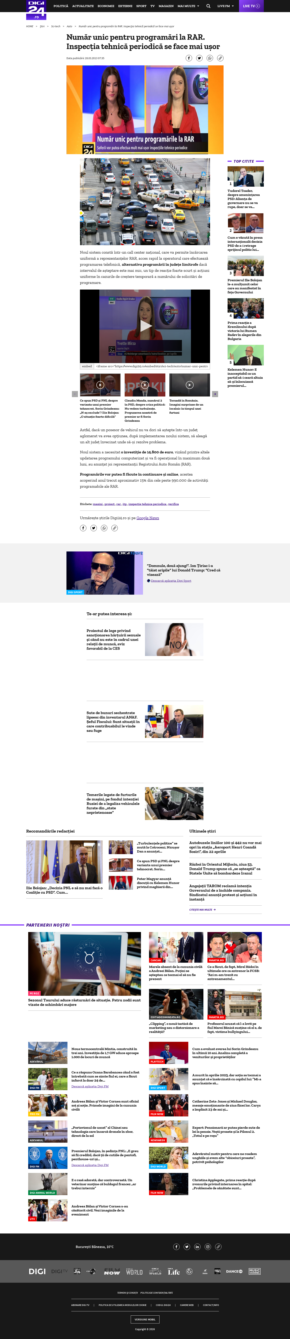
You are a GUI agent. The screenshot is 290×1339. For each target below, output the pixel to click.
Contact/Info (211, 1305)
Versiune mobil (145, 1319)
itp (125, 504)
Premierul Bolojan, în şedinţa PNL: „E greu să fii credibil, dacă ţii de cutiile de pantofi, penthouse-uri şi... (105, 1155)
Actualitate (83, 6)
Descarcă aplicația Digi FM (90, 1086)
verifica (173, 504)
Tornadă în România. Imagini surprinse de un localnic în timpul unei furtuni (186, 406)
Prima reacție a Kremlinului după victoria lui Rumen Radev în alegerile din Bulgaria (244, 330)
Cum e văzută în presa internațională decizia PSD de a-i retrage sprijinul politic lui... (245, 243)
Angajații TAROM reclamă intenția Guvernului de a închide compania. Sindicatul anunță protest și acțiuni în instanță (223, 892)
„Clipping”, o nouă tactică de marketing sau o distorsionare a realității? (174, 1027)
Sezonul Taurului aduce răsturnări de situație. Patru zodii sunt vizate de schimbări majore (84, 1002)
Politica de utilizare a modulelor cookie (122, 1305)
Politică (61, 6)
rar (118, 504)
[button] (145, 326)
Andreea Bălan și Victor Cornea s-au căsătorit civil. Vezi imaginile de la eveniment (99, 1210)
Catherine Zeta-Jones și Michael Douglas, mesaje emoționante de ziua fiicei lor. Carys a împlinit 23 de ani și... (226, 1105)
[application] (145, 326)
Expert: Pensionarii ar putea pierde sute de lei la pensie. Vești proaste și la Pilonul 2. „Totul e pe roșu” (226, 1131)
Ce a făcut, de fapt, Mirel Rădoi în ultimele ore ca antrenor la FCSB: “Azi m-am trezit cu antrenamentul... (233, 972)
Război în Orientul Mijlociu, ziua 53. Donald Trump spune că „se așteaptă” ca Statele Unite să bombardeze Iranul (224, 869)
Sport (141, 6)
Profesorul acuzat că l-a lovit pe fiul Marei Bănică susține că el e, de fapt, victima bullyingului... (234, 1027)
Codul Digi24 (163, 1305)
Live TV (249, 6)
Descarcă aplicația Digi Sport (171, 581)
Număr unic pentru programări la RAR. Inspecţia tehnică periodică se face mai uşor (126, 26)
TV (152, 6)
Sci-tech (56, 26)
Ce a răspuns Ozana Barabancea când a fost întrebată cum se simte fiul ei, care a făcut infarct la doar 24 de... (105, 1076)
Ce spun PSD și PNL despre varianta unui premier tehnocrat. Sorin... (158, 865)
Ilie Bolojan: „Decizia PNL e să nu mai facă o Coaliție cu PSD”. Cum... (64, 890)
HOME (30, 26)
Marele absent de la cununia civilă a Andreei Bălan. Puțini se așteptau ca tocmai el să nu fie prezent (175, 972)
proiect (110, 504)
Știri (42, 26)
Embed (87, 366)
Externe (125, 6)
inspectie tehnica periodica (147, 504)
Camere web (187, 1305)
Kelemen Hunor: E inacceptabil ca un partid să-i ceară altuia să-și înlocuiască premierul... (245, 377)
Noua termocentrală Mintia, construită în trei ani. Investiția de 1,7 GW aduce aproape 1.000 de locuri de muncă (105, 1053)
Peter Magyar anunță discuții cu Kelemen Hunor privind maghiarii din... (158, 883)
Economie (106, 6)
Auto (70, 26)
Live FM (224, 6)
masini (98, 504)
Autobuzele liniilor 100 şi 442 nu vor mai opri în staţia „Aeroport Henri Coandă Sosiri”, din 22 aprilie (225, 847)
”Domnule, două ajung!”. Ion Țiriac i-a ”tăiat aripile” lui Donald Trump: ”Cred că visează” (183, 570)
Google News (148, 517)
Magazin (166, 6)
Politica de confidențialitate (156, 1292)
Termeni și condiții (127, 1292)
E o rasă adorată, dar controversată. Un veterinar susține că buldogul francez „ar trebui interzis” (103, 1184)
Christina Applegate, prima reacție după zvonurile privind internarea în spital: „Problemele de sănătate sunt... (224, 1184)
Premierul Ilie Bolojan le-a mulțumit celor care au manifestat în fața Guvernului (245, 286)
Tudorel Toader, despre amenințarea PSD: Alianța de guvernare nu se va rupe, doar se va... (244, 198)
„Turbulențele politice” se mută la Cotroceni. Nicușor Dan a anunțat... (158, 847)
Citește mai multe (201, 909)
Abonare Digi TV (80, 1305)
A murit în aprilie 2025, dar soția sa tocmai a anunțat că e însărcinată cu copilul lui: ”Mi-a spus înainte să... (226, 1079)
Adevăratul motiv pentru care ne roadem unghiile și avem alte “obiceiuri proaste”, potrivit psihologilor (224, 1158)
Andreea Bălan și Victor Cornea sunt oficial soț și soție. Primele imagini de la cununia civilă (105, 1105)
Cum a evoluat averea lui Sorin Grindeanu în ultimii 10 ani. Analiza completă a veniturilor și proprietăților (225, 1053)
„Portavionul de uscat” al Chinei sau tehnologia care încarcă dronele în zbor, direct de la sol (102, 1131)
